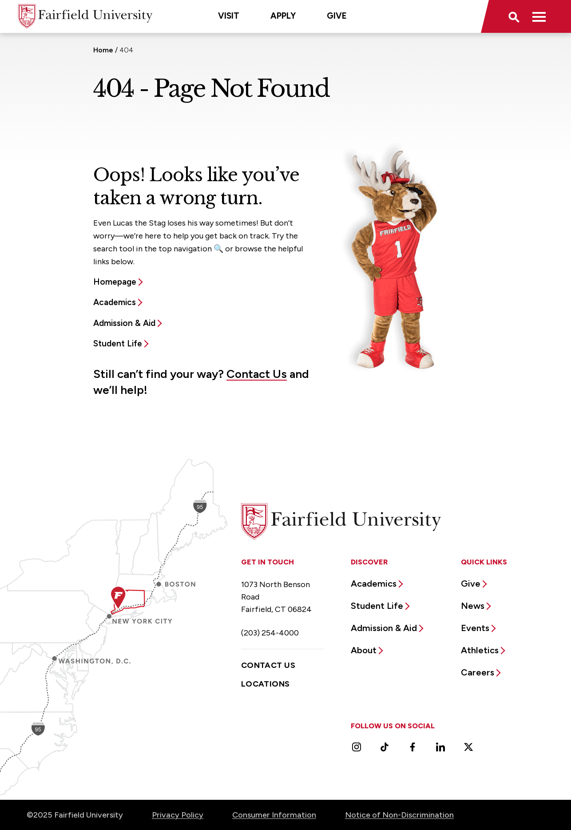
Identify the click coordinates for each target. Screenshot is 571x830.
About (364, 650)
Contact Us (256, 374)
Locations (265, 684)
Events (475, 628)
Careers (477, 672)
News (472, 605)
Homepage (114, 282)
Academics (114, 302)
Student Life (117, 343)
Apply (283, 16)
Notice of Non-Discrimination (399, 815)
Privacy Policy (177, 815)
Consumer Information (274, 815)
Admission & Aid (124, 323)
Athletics (480, 650)
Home (103, 50)
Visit (228, 16)
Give (337, 16)
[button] (513, 16)
